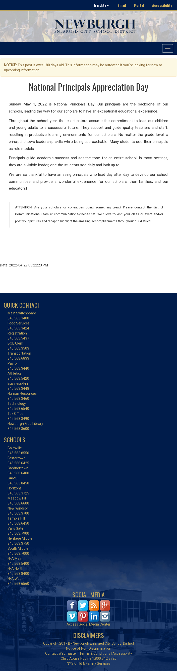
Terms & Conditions (94, 653)
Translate (101, 5)
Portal (139, 5)
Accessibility (162, 5)
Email (122, 5)
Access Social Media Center (88, 624)
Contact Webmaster (61, 653)
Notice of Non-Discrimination (88, 648)
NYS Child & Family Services (88, 663)
